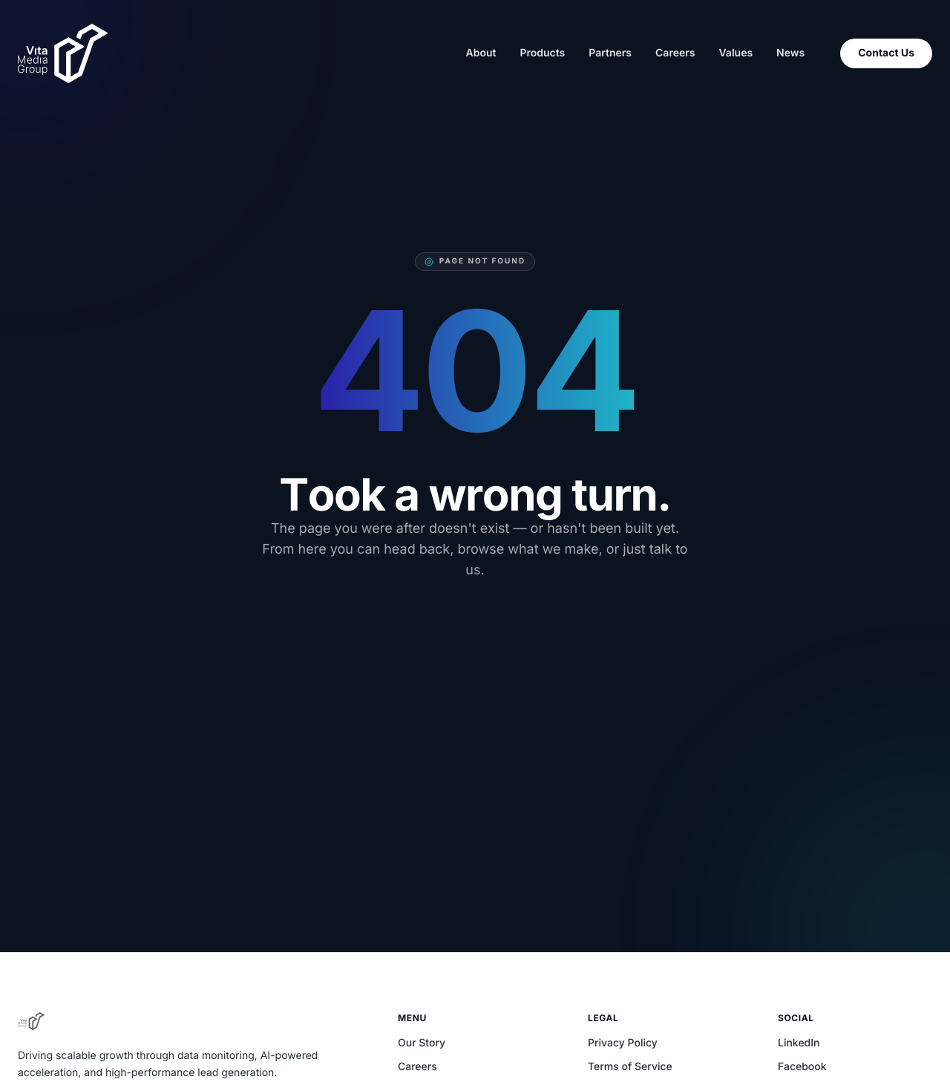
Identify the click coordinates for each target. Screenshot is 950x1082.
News (790, 53)
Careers (675, 53)
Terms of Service (630, 1066)
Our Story (421, 1043)
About (480, 53)
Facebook (802, 1066)
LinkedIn (799, 1043)
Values (735, 53)
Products (542, 53)
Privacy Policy (623, 1043)
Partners (610, 53)
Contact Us (886, 53)
